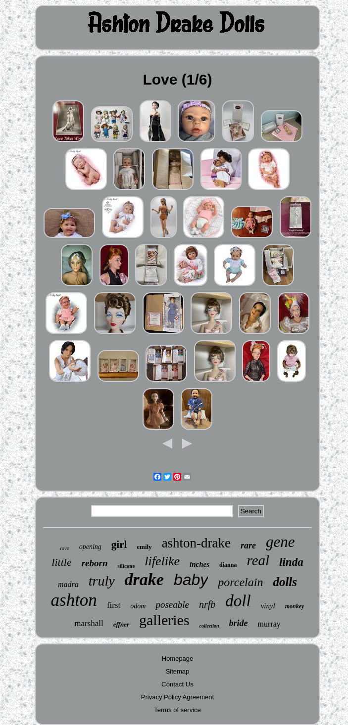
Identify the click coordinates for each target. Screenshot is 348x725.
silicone (126, 566)
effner (121, 624)
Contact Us (177, 684)
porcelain (240, 582)
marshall (88, 623)
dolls (285, 582)
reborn (95, 563)
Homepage (178, 658)
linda (291, 562)
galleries (164, 620)
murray (269, 624)
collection (209, 626)
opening (90, 546)
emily (144, 546)
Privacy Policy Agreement (177, 697)
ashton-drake (196, 543)
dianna (228, 564)
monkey (294, 606)
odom (138, 606)
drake (144, 579)
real (258, 560)
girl (119, 544)
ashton (74, 600)
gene (280, 541)
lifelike (162, 561)
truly (102, 581)
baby (191, 580)
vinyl (268, 606)
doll (237, 601)
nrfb (207, 604)
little (61, 562)
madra (68, 584)
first (113, 605)
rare (248, 545)
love (64, 548)
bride (238, 623)
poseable (172, 604)
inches (199, 564)
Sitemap (178, 671)
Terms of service (177, 710)
